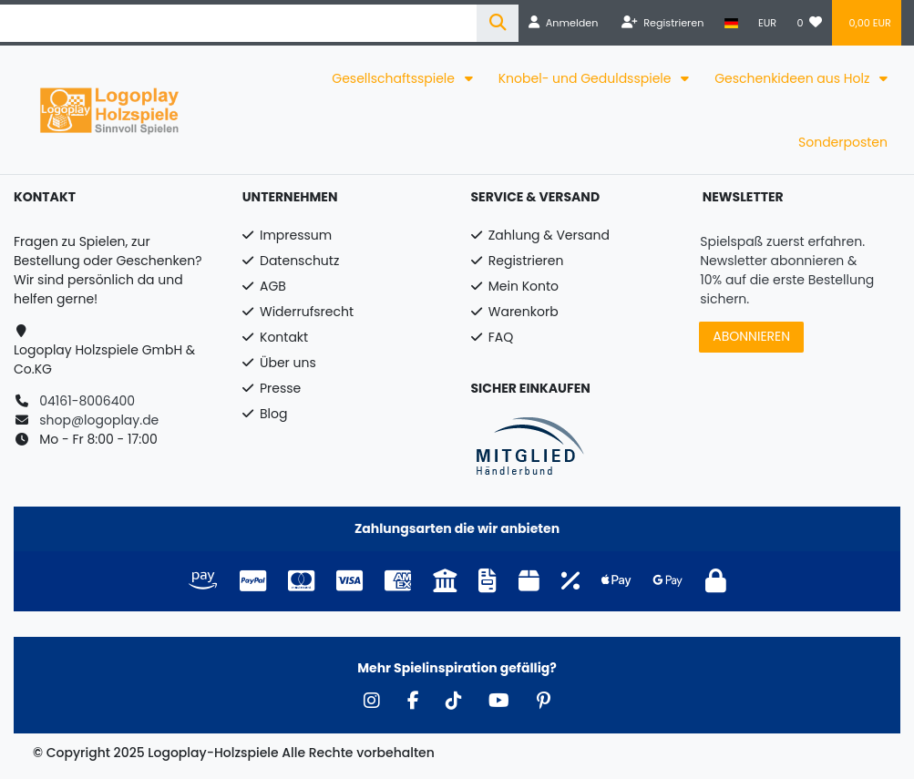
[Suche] (498, 23)
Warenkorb (523, 311)
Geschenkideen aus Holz (793, 78)
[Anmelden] (563, 23)
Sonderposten (843, 142)
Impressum (296, 235)
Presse (280, 388)
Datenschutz (299, 260)
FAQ (501, 337)
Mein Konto (523, 286)
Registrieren (526, 260)
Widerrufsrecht (307, 311)
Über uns (288, 363)
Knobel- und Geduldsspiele (586, 78)
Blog (273, 414)
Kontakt (284, 337)
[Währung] (767, 23)
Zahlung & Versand (549, 235)
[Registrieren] (662, 23)
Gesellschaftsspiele (394, 78)
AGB (273, 286)
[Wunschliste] (809, 23)
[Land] (731, 23)
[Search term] (238, 23)
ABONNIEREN (751, 336)
